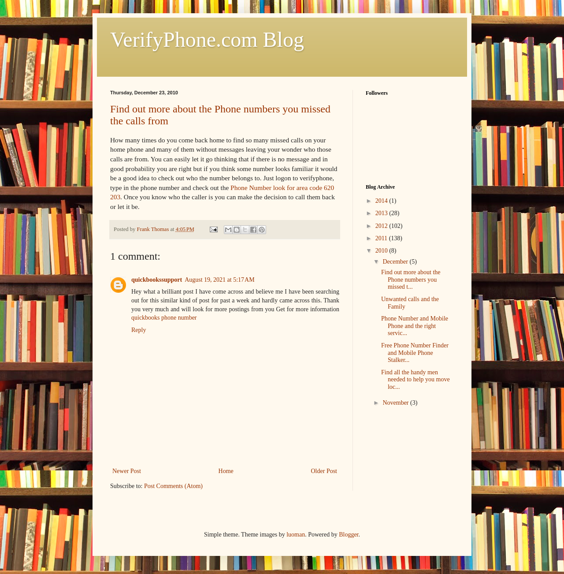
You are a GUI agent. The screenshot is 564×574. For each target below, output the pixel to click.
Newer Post (126, 471)
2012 (382, 226)
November (396, 402)
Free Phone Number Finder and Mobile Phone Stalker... (415, 353)
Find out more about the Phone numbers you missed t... (411, 280)
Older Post (324, 471)
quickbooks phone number (164, 317)
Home (226, 471)
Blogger (348, 534)
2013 (382, 213)
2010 (382, 250)
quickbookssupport (156, 279)
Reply (138, 330)
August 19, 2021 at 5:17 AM (219, 279)
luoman (295, 534)
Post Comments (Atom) (173, 486)
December (395, 261)
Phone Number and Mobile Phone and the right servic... (414, 326)
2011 (382, 238)
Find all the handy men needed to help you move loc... (415, 380)
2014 (382, 201)
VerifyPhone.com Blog (207, 39)
